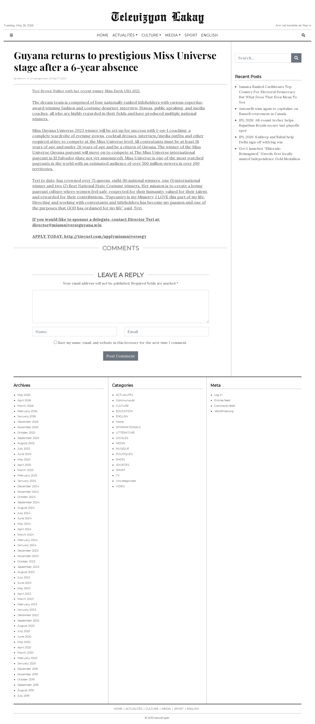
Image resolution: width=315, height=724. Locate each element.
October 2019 (25, 679)
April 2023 (24, 593)
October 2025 (26, 432)
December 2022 (28, 615)
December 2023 (27, 550)
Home (120, 421)
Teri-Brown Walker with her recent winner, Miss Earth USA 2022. (120, 164)
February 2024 (27, 540)
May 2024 (24, 523)
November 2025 (27, 427)
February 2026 (27, 411)
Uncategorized (126, 481)
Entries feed (222, 400)
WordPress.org (224, 411)
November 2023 (27, 556)
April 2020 (24, 647)
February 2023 (27, 604)
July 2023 (23, 577)
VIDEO (120, 486)
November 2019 (27, 674)
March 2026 (25, 405)
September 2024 (28, 502)
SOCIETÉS (122, 465)
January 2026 (26, 416)
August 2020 (25, 625)
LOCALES (122, 438)
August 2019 (25, 690)
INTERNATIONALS (128, 427)
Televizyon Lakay (157, 16)
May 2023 (23, 588)
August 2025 (25, 443)
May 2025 (23, 459)
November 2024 (28, 491)
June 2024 (24, 518)
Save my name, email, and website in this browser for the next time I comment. (122, 342)
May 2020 (23, 642)
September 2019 (27, 685)
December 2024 (28, 486)
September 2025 (28, 438)
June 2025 (24, 454)
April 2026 (24, 400)
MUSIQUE (122, 448)
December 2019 (27, 669)
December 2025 (27, 421)
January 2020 (26, 663)
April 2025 (24, 465)
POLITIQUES (124, 454)
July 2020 (23, 631)
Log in (218, 395)
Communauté (125, 400)
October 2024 (26, 497)
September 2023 (28, 567)
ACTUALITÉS (123, 35)
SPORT (191, 35)
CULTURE (150, 35)
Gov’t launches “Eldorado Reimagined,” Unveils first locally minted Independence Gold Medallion (269, 153)
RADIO (120, 459)
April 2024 (24, 529)
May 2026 (23, 395)
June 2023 (24, 583)
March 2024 (25, 534)
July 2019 (23, 695)
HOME (103, 35)
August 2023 (25, 572)
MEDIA (171, 35)
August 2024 (26, 507)
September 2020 (28, 620)
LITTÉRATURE (125, 432)
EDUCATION (124, 411)
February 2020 (27, 658)
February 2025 (27, 475)
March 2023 (25, 599)
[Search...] (263, 58)
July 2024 (24, 513)
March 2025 (25, 470)
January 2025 (26, 481)
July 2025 (23, 448)
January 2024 (26, 545)
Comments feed (224, 405)
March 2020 (25, 652)
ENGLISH (209, 35)
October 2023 (26, 561)
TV (118, 475)
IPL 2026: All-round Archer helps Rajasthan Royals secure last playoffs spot (269, 125)
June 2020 (24, 636)
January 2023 (26, 609)
